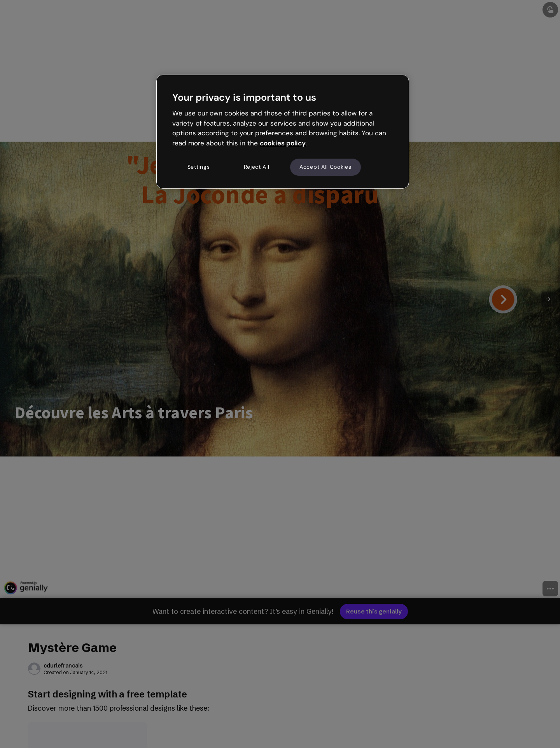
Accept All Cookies (325, 166)
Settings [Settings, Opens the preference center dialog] (198, 166)
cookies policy (283, 143)
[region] (282, 131)
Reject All (257, 166)
